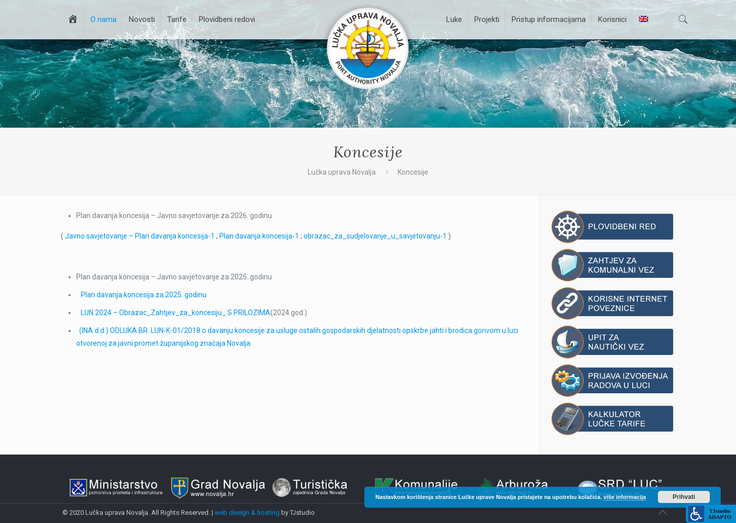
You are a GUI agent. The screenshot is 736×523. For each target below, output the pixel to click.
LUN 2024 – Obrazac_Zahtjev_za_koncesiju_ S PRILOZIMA (175, 312)
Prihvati (684, 497)
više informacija (625, 497)
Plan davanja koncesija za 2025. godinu (143, 295)
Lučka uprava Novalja (342, 172)
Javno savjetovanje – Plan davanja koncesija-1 (140, 236)
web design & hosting (247, 512)
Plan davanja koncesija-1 (259, 236)
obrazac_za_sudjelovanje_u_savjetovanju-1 (375, 236)
